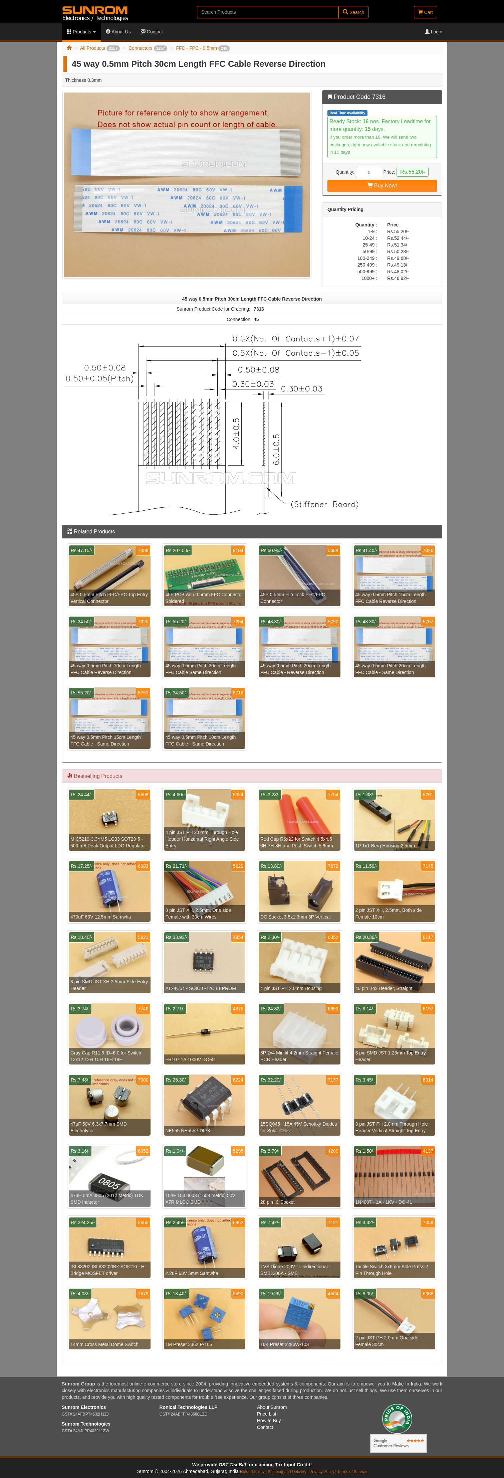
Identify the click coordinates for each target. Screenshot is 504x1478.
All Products (100, 48)
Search (353, 12)
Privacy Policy (321, 1471)
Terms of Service (352, 1471)
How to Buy (269, 1420)
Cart (425, 12)
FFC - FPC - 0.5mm (203, 48)
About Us (118, 31)
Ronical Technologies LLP (189, 1407)
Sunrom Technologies (86, 1424)
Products (81, 31)
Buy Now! (382, 185)
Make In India (406, 1383)
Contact (152, 31)
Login (433, 31)
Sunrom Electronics (84, 1407)
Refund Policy (252, 1471)
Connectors (148, 48)
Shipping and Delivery (287, 1471)
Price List (266, 1414)
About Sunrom (272, 1407)
